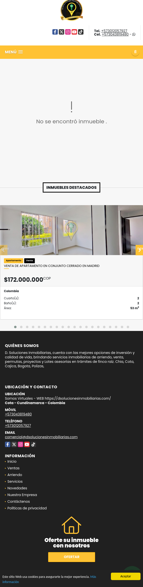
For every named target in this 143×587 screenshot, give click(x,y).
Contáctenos (18, 501)
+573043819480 (115, 34)
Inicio (12, 461)
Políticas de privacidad (27, 508)
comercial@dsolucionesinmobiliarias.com (41, 437)
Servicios (15, 481)
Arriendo (14, 474)
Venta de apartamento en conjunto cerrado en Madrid (52, 266)
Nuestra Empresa (22, 494)
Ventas (13, 468)
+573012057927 (114, 30)
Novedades (17, 488)
